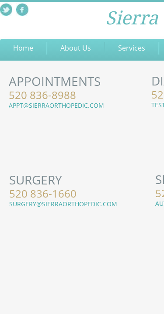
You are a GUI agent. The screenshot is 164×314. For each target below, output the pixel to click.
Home (23, 48)
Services (131, 48)
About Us (75, 48)
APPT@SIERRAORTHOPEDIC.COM (56, 105)
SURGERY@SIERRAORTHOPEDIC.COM (63, 204)
